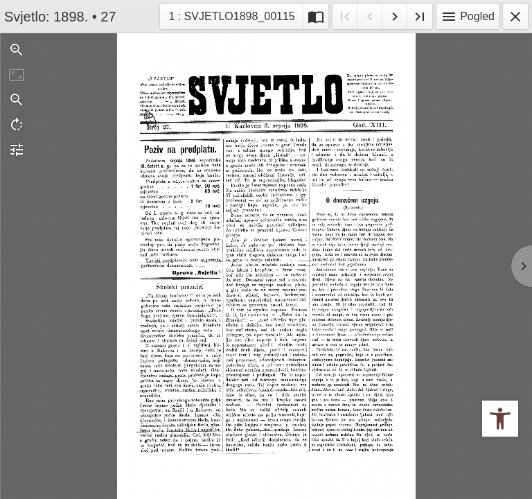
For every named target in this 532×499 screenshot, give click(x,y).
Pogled (468, 16)
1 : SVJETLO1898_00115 (231, 15)
